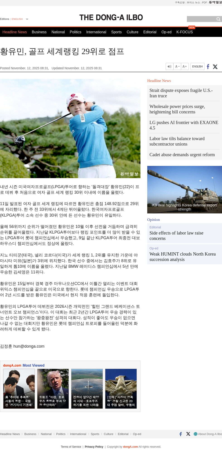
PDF (204, 2)
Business (39, 32)
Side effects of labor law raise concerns (176, 235)
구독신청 (180, 2)
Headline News (14, 32)
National (58, 32)
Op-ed (166, 32)
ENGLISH (17, 19)
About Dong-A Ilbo (208, 434)
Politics (75, 32)
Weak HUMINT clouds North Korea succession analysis (183, 256)
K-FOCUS (184, 32)
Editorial (150, 32)
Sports (116, 32)
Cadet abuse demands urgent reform (182, 154)
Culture (132, 32)
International (96, 32)
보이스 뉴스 (193, 2)
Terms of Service (71, 446)
